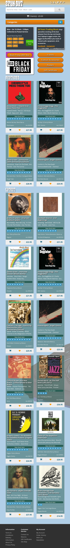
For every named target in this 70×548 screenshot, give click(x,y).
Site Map (24, 542)
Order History (41, 535)
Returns (23, 537)
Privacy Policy (10, 545)
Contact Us (25, 534)
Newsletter (40, 540)
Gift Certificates (26, 539)
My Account (40, 533)
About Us (9, 542)
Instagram (51, 46)
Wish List (39, 538)
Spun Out (14, 4)
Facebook (41, 46)
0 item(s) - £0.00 (35, 16)
